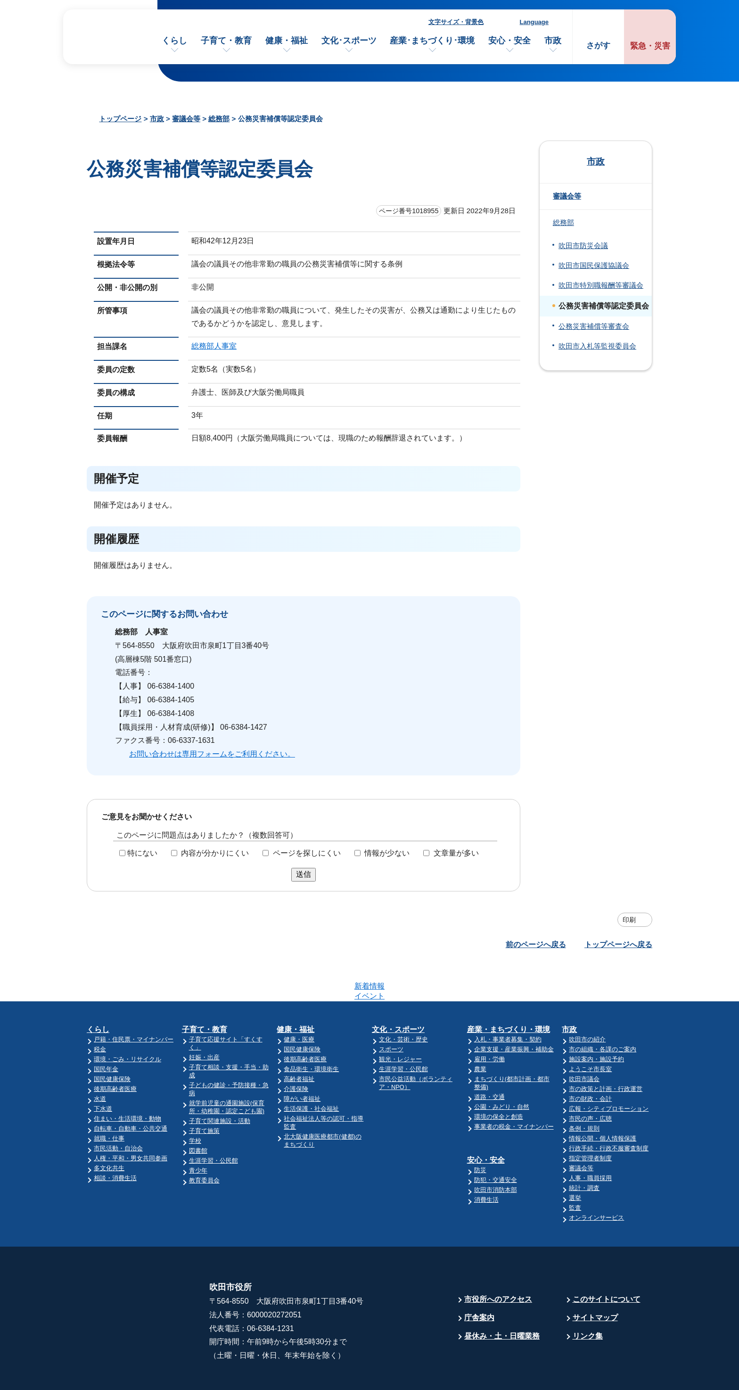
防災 (480, 1133)
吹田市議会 (584, 1042)
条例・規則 (584, 1091)
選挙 (575, 1161)
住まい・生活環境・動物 (127, 1081)
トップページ (120, 119)
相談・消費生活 (115, 1141)
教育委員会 (204, 1143)
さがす (598, 45)
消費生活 (486, 1162)
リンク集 (588, 1299)
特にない (142, 853)
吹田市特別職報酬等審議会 (600, 285)
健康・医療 (299, 1002)
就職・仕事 (109, 1101)
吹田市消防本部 (495, 1153)
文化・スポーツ (398, 993)
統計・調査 (584, 1151)
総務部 (219, 119)
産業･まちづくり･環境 (432, 40)
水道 (100, 1061)
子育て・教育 (226, 40)
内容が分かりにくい (215, 853)
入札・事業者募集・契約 (508, 1002)
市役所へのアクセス (498, 1262)
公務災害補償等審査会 (593, 326)
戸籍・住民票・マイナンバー (133, 1002)
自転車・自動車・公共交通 (130, 1091)
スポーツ (391, 1012)
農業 (480, 1032)
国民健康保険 (112, 1042)
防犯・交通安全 (495, 1143)
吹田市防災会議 (583, 246)
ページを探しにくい (307, 853)
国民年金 (106, 1032)
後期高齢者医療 (115, 1052)
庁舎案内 (479, 1281)
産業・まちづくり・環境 (508, 993)
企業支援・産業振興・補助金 (514, 1012)
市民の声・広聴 (590, 1081)
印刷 (629, 920)
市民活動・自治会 (118, 1111)
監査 (575, 1170)
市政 (552, 40)
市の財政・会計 (590, 1061)
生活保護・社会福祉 (311, 1071)
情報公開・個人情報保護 (602, 1101)
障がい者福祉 (302, 1061)
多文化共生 (109, 1131)
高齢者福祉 (299, 1042)
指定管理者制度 (590, 1121)
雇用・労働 (489, 1022)
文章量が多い (456, 853)
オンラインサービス (596, 1180)
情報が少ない (387, 853)
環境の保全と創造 (498, 1079)
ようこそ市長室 (590, 1032)
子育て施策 (204, 1094)
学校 (195, 1103)
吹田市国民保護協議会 (593, 265)
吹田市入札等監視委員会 (597, 346)
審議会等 (186, 119)
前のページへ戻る (536, 945)
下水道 (103, 1071)
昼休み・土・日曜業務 (502, 1299)
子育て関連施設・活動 (219, 1084)
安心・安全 (509, 40)
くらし (174, 40)
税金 (100, 1012)
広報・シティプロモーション (609, 1071)
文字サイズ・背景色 (456, 21)
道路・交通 (489, 1060)
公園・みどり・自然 (501, 1070)
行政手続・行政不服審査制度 (609, 1111)
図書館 (198, 1113)
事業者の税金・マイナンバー (514, 1089)
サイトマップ (595, 1281)
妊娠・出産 (204, 1020)
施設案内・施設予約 (596, 1022)
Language (534, 21)
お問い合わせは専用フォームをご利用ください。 (212, 754)
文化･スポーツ (349, 40)
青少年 (198, 1133)
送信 (303, 874)
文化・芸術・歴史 (403, 1002)
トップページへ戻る (618, 945)
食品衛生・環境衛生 (311, 1032)
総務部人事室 (214, 346)
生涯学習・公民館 (213, 1123)
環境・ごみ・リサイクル (127, 1022)
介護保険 (296, 1052)
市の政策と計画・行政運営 (605, 1052)
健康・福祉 (286, 40)
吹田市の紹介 (587, 1002)
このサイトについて (606, 1262)
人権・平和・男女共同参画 (130, 1121)
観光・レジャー (400, 1022)
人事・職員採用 (590, 1141)
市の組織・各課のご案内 (602, 1012)
